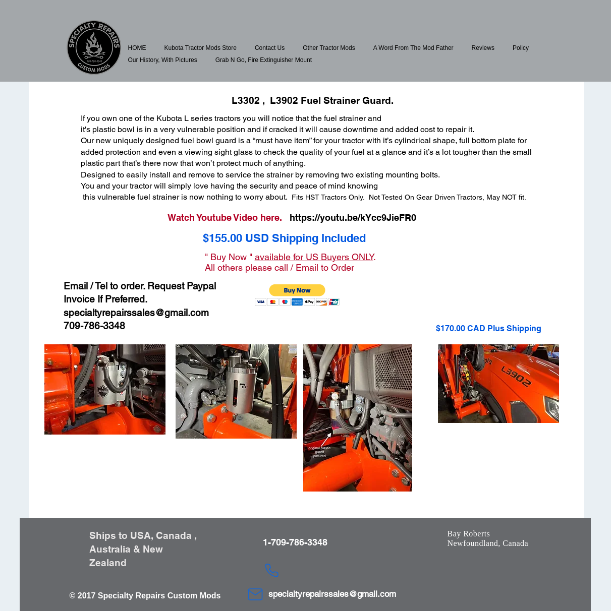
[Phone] (272, 570)
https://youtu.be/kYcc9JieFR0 (353, 217)
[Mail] (255, 594)
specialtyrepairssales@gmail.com (136, 312)
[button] (200, 48)
